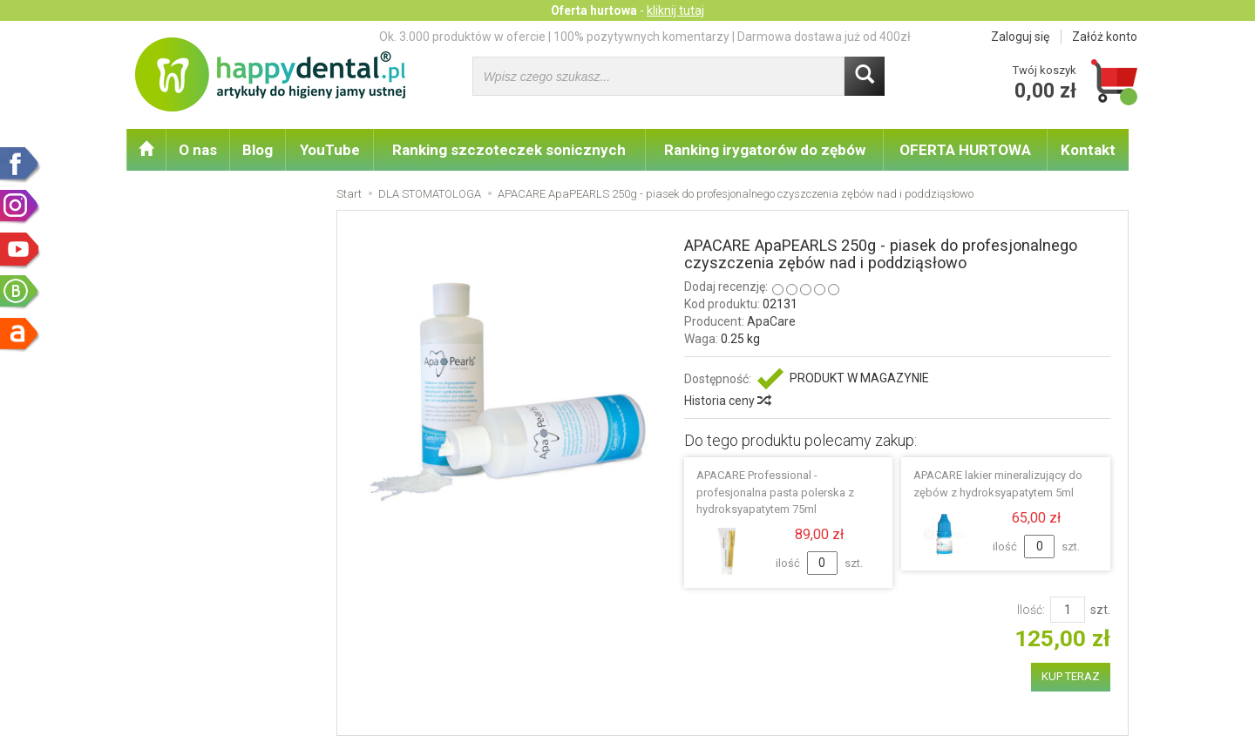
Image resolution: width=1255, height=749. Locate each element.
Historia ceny (727, 401)
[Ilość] (1067, 610)
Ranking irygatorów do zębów (764, 150)
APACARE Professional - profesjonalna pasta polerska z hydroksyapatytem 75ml (775, 492)
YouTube (330, 150)
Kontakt (1088, 150)
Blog (257, 150)
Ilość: (1031, 610)
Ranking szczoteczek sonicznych (509, 150)
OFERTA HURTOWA (965, 150)
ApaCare (771, 321)
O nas (198, 150)
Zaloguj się (1020, 37)
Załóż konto (1104, 37)
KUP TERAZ (1070, 676)
